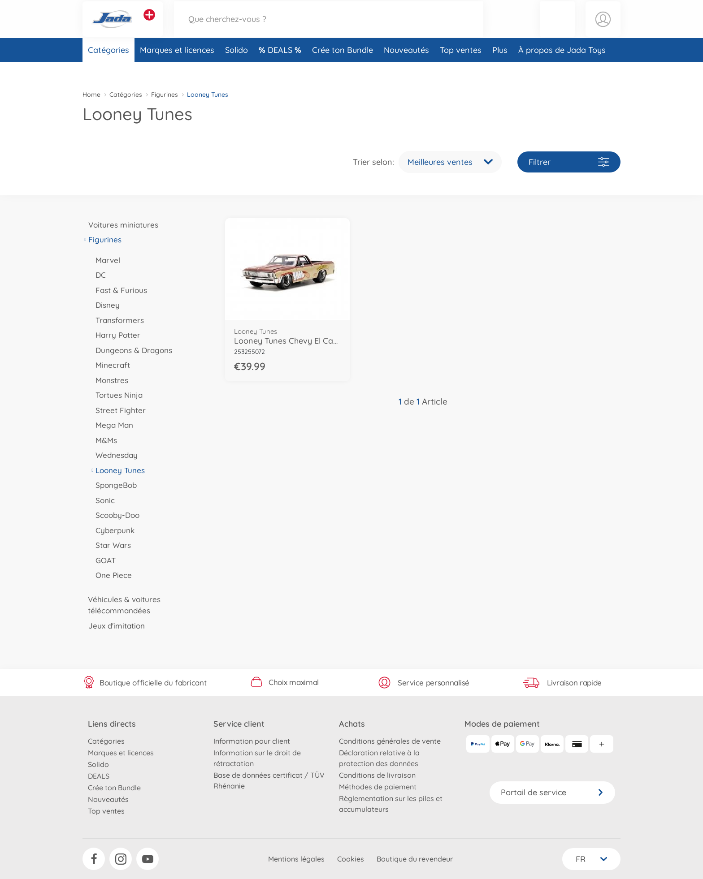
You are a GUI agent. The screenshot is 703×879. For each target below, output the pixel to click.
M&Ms (103, 440)
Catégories (108, 69)
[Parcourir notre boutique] (328, 28)
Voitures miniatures (120, 224)
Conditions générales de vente (390, 741)
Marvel (105, 260)
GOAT (103, 560)
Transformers (117, 320)
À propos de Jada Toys (562, 69)
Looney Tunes (117, 470)
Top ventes (461, 69)
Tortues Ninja (116, 395)
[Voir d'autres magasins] (149, 24)
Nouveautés (406, 69)
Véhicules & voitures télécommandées (121, 605)
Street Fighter (118, 410)
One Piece (111, 575)
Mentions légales (296, 858)
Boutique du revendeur (415, 858)
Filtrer (569, 162)
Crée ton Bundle (342, 69)
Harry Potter (115, 335)
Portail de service (552, 792)
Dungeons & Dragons (131, 350)
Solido (236, 69)
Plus (500, 69)
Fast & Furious (118, 290)
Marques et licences (177, 69)
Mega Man (111, 425)
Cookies (350, 858)
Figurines (164, 94)
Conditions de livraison (377, 775)
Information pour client (251, 741)
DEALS (281, 69)
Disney (105, 305)
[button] (557, 28)
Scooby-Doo (114, 515)
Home (91, 94)
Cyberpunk (112, 530)
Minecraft (110, 365)
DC (98, 275)
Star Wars (110, 545)
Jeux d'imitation (113, 625)
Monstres (109, 380)
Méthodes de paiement (378, 786)
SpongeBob (113, 485)
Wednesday (114, 455)
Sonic (102, 500)
